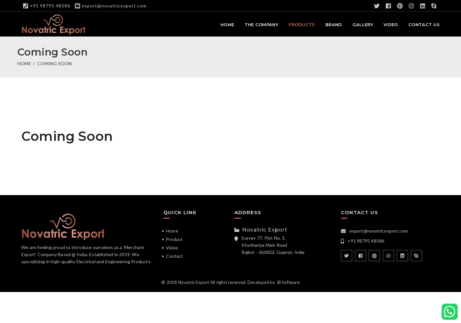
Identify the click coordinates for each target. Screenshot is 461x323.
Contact (174, 256)
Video (391, 24)
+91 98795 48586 (50, 5)
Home (227, 24)
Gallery (363, 24)
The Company (261, 24)
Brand (333, 24)
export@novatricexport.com (114, 5)
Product (174, 239)
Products (302, 24)
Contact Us (424, 24)
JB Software (288, 282)
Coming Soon (54, 63)
